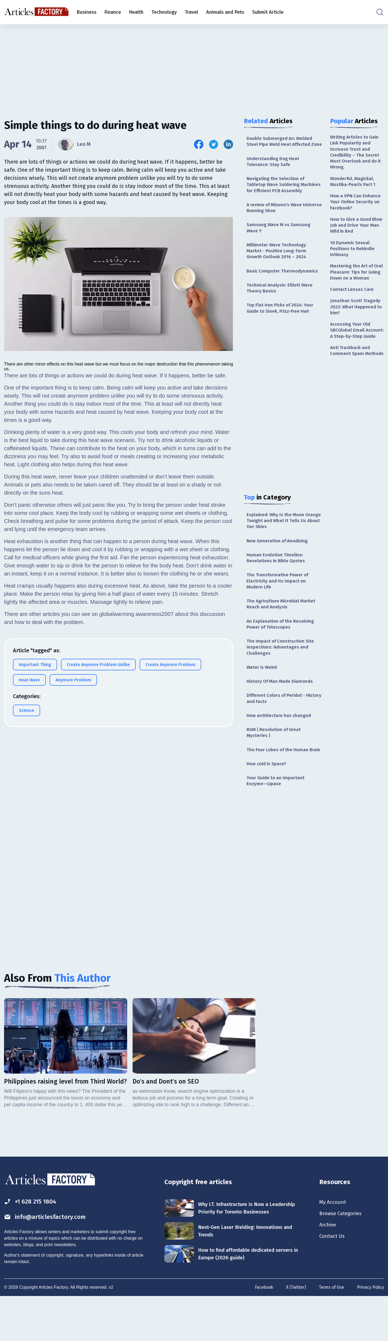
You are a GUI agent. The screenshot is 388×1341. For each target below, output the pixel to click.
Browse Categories (342, 1255)
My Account (333, 1243)
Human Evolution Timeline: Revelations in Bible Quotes (277, 578)
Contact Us (332, 1278)
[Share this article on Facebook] (198, 144)
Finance (113, 12)
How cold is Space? (268, 796)
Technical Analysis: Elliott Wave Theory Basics (281, 305)
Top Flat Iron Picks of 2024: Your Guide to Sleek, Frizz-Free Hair (282, 326)
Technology (164, 12)
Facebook (262, 1332)
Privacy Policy (370, 1332)
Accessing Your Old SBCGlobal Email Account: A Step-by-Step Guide (356, 347)
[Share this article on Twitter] (213, 144)
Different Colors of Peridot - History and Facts (278, 722)
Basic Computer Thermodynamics (284, 288)
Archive (328, 1267)
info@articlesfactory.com (47, 1258)
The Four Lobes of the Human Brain (279, 778)
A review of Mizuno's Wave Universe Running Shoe (276, 223)
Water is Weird (263, 691)
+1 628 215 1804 (32, 1242)
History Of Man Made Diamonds (282, 705)
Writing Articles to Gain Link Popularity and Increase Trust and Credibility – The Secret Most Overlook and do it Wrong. (356, 153)
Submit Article (267, 12)
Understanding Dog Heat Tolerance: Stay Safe (274, 169)
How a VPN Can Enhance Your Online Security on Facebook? (356, 204)
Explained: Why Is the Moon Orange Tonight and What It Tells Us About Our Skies (283, 539)
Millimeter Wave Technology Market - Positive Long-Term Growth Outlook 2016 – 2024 (278, 267)
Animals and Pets (225, 12)
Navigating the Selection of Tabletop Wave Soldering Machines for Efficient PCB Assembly (277, 195)
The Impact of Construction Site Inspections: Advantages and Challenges (282, 670)
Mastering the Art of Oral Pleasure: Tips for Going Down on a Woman (354, 280)
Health (136, 12)
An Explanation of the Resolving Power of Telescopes (282, 646)
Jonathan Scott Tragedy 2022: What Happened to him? (356, 320)
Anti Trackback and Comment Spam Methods (351, 375)
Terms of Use (331, 1332)
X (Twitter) (295, 1332)
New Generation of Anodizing (279, 560)
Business (86, 12)
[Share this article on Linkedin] (228, 144)
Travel (191, 12)
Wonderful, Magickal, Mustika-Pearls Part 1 (353, 183)
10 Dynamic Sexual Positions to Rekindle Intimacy (353, 253)
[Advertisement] (194, 66)
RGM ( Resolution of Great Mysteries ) (275, 757)
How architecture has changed (280, 740)
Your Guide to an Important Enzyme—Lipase (277, 813)
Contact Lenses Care (352, 302)
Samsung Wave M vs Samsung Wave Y (279, 243)
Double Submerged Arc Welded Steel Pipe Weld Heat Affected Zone (281, 145)
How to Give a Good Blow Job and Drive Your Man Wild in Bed (356, 229)
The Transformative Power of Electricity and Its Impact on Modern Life (279, 601)
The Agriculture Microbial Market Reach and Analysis (282, 625)
